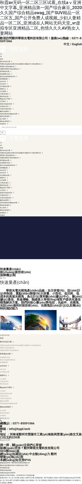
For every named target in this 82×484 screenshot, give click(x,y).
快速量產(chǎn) (10, 269)
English (77, 44)
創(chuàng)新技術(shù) (15, 272)
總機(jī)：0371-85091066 (17, 423)
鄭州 (54, 454)
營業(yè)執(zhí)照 (11, 457)
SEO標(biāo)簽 (9, 451)
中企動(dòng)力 (39, 454)
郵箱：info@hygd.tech (15, 429)
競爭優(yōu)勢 (13, 261)
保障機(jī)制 (8, 275)
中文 (67, 44)
